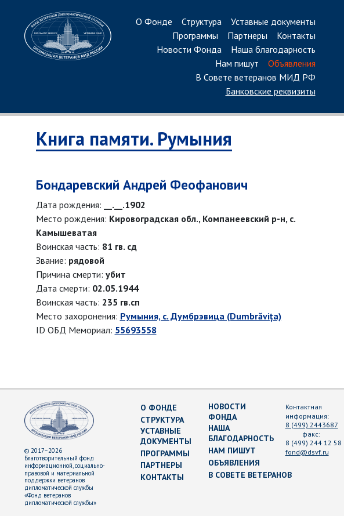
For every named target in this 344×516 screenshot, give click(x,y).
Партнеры (247, 36)
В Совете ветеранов (250, 475)
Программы (195, 36)
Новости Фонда (189, 50)
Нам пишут (237, 64)
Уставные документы (273, 22)
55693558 (136, 330)
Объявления (292, 64)
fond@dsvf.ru (307, 452)
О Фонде (154, 22)
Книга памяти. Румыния (134, 138)
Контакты (296, 36)
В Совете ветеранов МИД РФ (255, 77)
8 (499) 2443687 (311, 424)
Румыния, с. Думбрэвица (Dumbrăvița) (200, 316)
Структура (202, 22)
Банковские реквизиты (271, 91)
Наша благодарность (273, 50)
